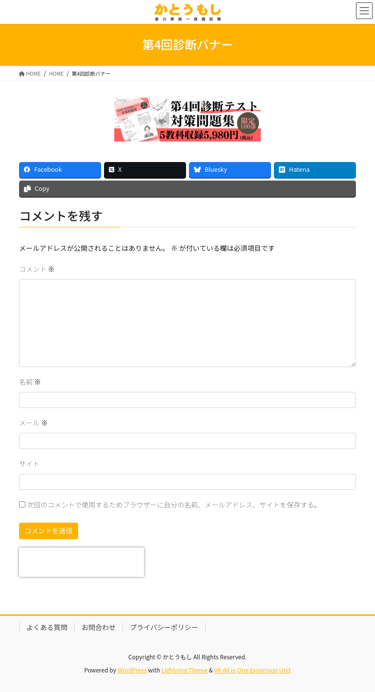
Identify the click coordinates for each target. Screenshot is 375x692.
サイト (29, 463)
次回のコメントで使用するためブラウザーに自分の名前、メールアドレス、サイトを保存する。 (174, 504)
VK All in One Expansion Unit (252, 670)
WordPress (132, 670)
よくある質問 (46, 627)
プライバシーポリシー (164, 627)
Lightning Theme (184, 670)
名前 (30, 382)
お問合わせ (99, 627)
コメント (37, 269)
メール (33, 422)
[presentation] (81, 562)
